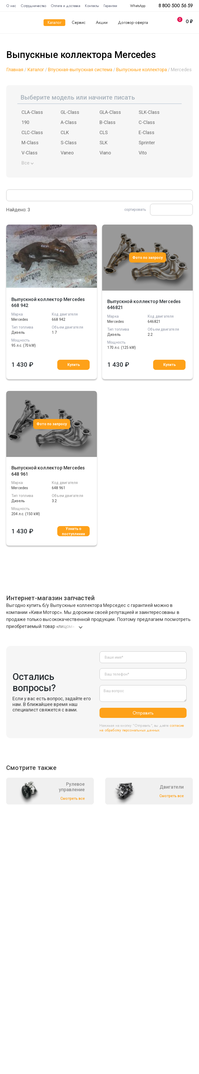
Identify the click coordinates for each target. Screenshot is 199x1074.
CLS (104, 132)
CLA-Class (32, 112)
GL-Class (70, 112)
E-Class (146, 132)
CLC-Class (32, 132)
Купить (73, 365)
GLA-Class (110, 112)
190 (25, 122)
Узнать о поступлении (73, 531)
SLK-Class (149, 112)
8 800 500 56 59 (176, 6)
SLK (104, 142)
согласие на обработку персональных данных (142, 728)
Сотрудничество (33, 5)
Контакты (92, 5)
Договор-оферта (133, 22)
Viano (105, 152)
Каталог (54, 22)
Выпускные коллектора (141, 69)
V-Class (30, 152)
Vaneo (67, 152)
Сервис (79, 22)
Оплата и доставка (65, 5)
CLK (65, 132)
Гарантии (110, 5)
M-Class (30, 142)
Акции (102, 22)
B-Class (108, 122)
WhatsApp (134, 5)
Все (26, 163)
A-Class (69, 122)
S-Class (69, 142)
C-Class (147, 122)
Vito (143, 152)
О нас (11, 5)
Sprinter (147, 142)
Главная (14, 69)
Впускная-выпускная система (80, 69)
